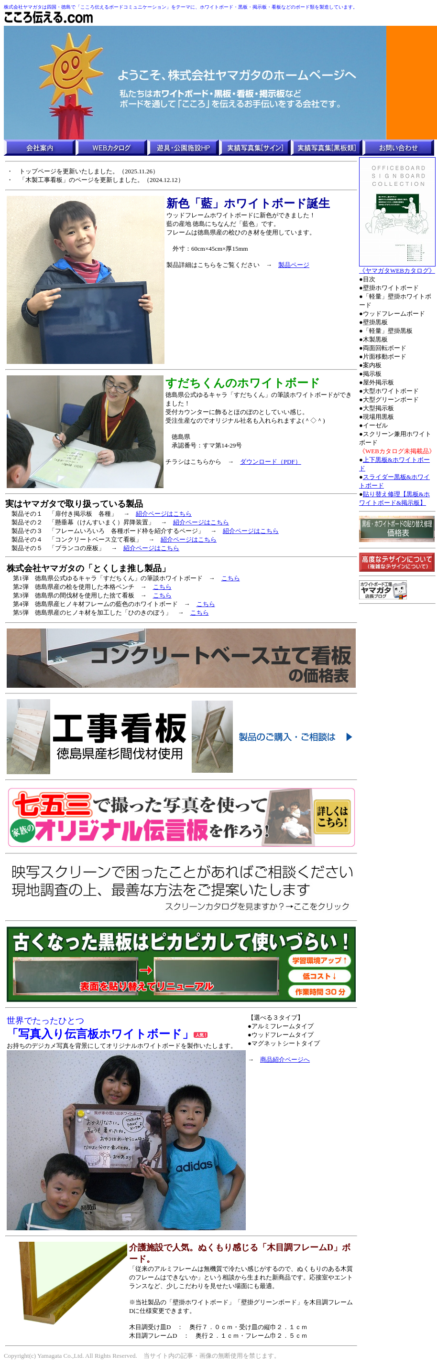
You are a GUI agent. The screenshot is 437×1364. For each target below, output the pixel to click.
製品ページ (293, 264)
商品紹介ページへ (285, 1059)
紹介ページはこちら (164, 513)
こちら (230, 578)
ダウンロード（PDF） (270, 461)
